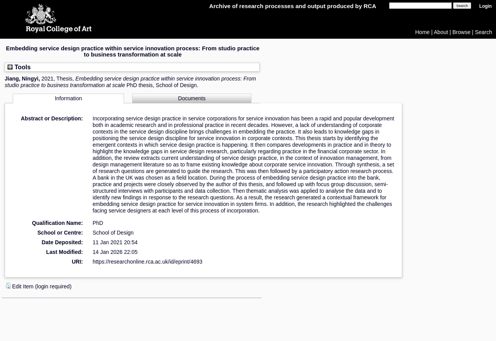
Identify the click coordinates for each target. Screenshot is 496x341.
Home (422, 32)
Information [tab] (68, 98)
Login (485, 6)
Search (483, 32)
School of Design (113, 233)
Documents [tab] (192, 98)
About (441, 32)
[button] (8, 286)
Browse (462, 32)
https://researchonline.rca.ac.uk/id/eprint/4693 (147, 262)
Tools (19, 66)
